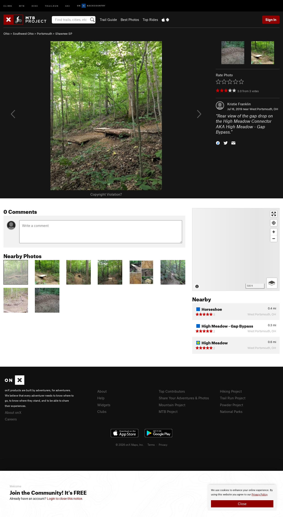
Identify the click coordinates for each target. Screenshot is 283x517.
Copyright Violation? (106, 194)
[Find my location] (273, 223)
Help (101, 398)
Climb (7, 5)
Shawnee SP (63, 33)
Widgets (103, 405)
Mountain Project (172, 405)
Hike (35, 5)
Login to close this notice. (65, 498)
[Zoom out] (273, 238)
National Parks (231, 411)
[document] (242, 497)
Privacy (163, 444)
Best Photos (130, 19)
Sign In (270, 19)
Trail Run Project (232, 398)
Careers (11, 419)
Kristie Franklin (239, 104)
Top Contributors (172, 391)
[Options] (272, 283)
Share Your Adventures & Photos (184, 398)
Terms (151, 444)
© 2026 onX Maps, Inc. (130, 444)
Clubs (101, 411)
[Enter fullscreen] (273, 214)
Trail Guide (108, 19)
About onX (13, 412)
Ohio (6, 33)
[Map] (235, 249)
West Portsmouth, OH (264, 109)
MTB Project (168, 411)
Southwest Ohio (23, 33)
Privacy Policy (259, 494)
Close (242, 504)
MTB (22, 5)
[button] (218, 142)
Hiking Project (231, 391)
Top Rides (150, 19)
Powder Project (231, 405)
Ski (67, 5)
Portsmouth (44, 33)
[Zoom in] (273, 232)
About (102, 391)
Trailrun (51, 5)
